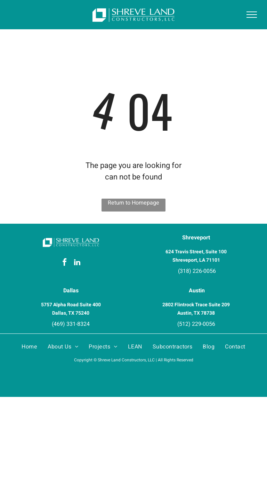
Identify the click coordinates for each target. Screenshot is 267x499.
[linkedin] (77, 263)
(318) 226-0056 (197, 271)
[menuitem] (29, 347)
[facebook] (64, 263)
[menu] (252, 15)
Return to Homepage (133, 203)
